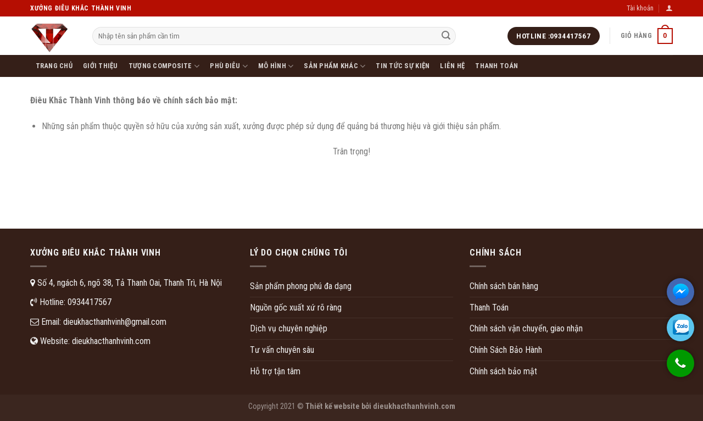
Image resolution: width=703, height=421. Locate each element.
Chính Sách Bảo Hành (506, 350)
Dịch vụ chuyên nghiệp (288, 328)
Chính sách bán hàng (504, 286)
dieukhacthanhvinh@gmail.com (114, 322)
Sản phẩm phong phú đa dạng (301, 286)
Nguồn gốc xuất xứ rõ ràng (296, 307)
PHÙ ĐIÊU (229, 66)
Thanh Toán (489, 307)
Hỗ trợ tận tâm (275, 371)
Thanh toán (496, 66)
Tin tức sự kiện (402, 66)
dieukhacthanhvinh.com (111, 341)
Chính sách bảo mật (503, 371)
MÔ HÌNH (275, 66)
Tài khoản (640, 8)
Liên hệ (452, 66)
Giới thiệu (100, 66)
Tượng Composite (164, 66)
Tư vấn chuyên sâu (282, 350)
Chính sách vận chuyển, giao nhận (526, 328)
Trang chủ (54, 66)
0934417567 (89, 302)
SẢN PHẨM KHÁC (334, 66)
